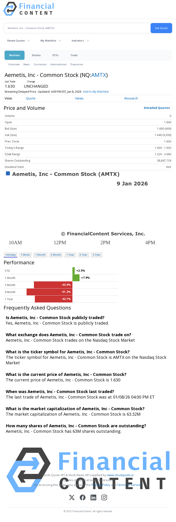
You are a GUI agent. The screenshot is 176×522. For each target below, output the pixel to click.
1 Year (70, 254)
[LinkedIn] (93, 498)
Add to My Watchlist (96, 92)
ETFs (55, 55)
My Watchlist (48, 40)
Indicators (78, 40)
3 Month (56, 254)
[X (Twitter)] (72, 498)
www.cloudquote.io (120, 475)
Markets (14, 55)
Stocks (36, 55)
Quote (31, 98)
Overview (14, 64)
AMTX (98, 75)
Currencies (40, 64)
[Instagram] (104, 498)
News (26, 64)
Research (131, 98)
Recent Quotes (16, 40)
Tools (73, 55)
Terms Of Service (129, 485)
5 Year (97, 254)
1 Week (25, 254)
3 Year (83, 254)
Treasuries (76, 64)
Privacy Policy (100, 485)
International (58, 64)
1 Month (40, 254)
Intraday (11, 254)
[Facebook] (82, 498)
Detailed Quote (156, 108)
